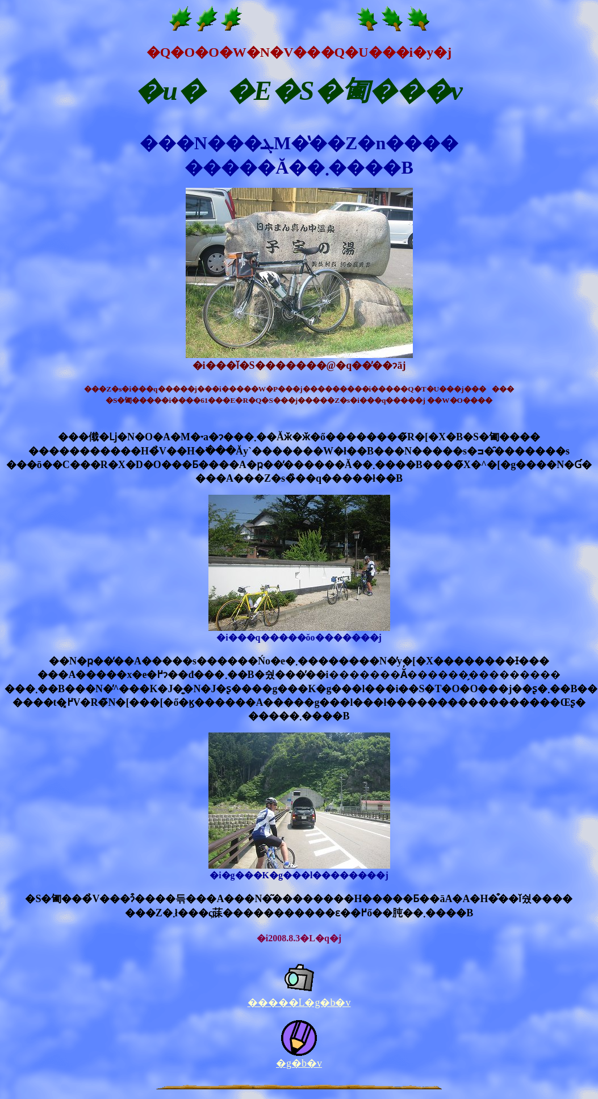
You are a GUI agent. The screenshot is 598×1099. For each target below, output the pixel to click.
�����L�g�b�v (299, 1002)
